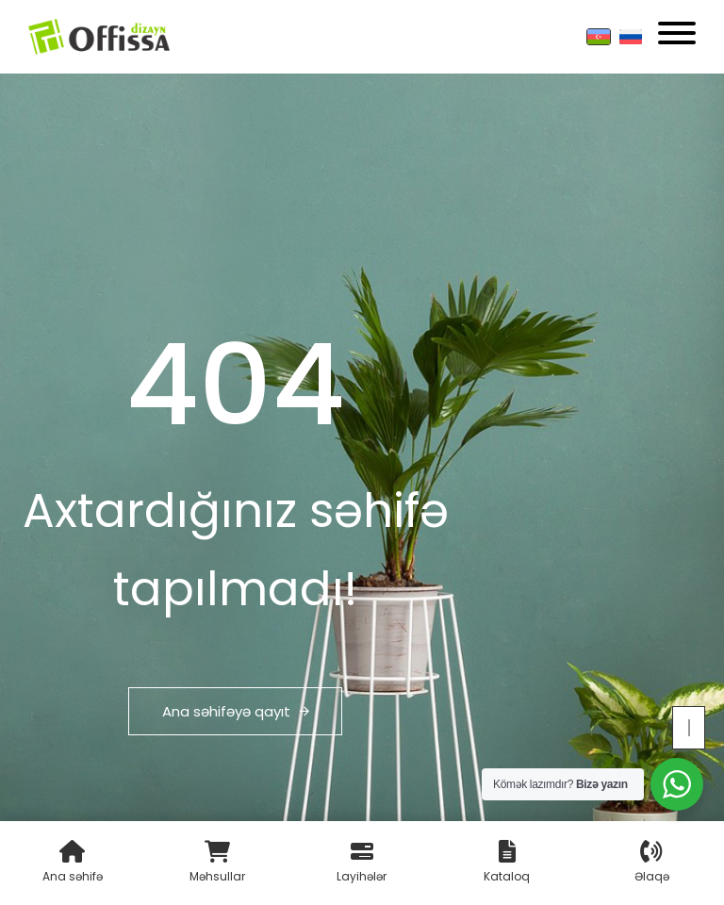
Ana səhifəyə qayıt (235, 711)
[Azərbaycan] (598, 36)
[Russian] (630, 36)
